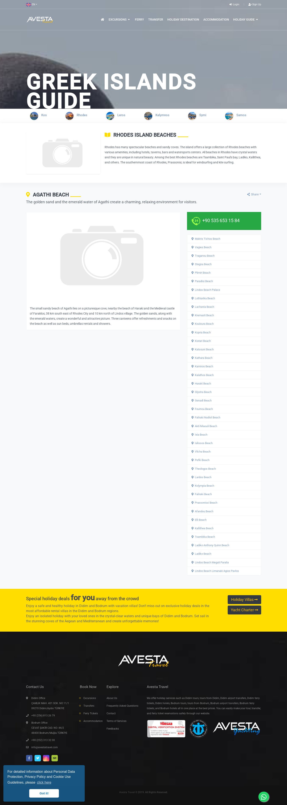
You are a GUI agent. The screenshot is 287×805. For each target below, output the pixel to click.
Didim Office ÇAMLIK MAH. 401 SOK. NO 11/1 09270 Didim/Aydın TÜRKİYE (50, 703)
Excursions (89, 698)
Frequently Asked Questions (122, 705)
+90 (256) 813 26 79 (43, 715)
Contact (111, 713)
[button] (31, 4)
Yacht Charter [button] (244, 610)
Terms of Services (116, 721)
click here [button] (44, 782)
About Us (112, 698)
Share (253, 194)
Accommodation (91, 721)
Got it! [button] (44, 793)
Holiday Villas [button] (244, 599)
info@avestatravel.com (44, 747)
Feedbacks (113, 728)
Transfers (88, 705)
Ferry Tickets (90, 713)
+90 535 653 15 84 (221, 220)
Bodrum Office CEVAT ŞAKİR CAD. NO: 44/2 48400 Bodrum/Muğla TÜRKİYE (49, 727)
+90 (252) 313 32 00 (43, 740)
